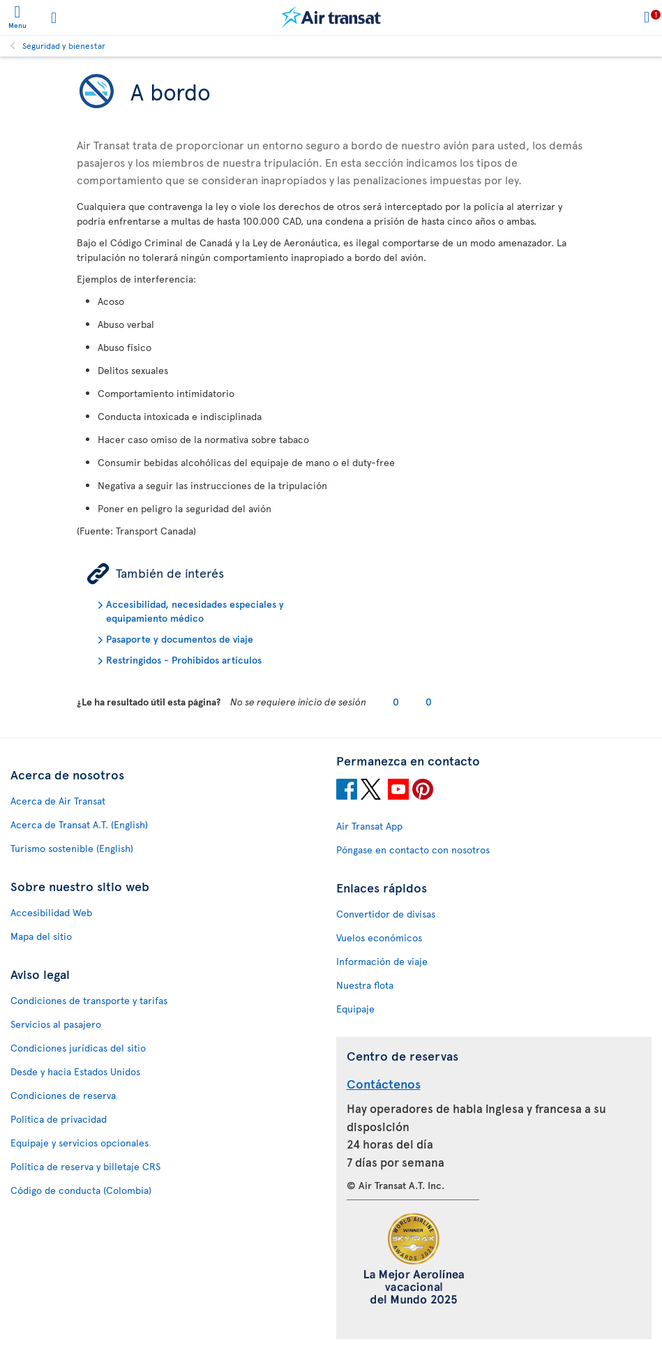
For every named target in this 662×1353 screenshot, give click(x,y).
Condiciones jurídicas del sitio (78, 1047)
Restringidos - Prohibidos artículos (184, 659)
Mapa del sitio (41, 936)
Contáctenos (384, 1083)
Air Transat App (369, 825)
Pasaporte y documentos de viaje (179, 638)
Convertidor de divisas (385, 913)
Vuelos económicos (379, 937)
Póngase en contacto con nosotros (413, 849)
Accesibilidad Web (51, 912)
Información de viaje (382, 961)
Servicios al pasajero (55, 1024)
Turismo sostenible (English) (71, 848)
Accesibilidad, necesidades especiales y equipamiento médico (195, 611)
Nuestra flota (364, 985)
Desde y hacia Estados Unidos (75, 1071)
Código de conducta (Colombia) (80, 1190)
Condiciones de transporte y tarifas (88, 1000)
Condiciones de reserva (63, 1095)
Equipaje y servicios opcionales (79, 1142)
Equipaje (355, 1008)
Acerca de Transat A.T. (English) (79, 824)
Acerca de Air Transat (57, 800)
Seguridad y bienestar (63, 45)
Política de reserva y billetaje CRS (85, 1166)
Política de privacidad (58, 1119)
